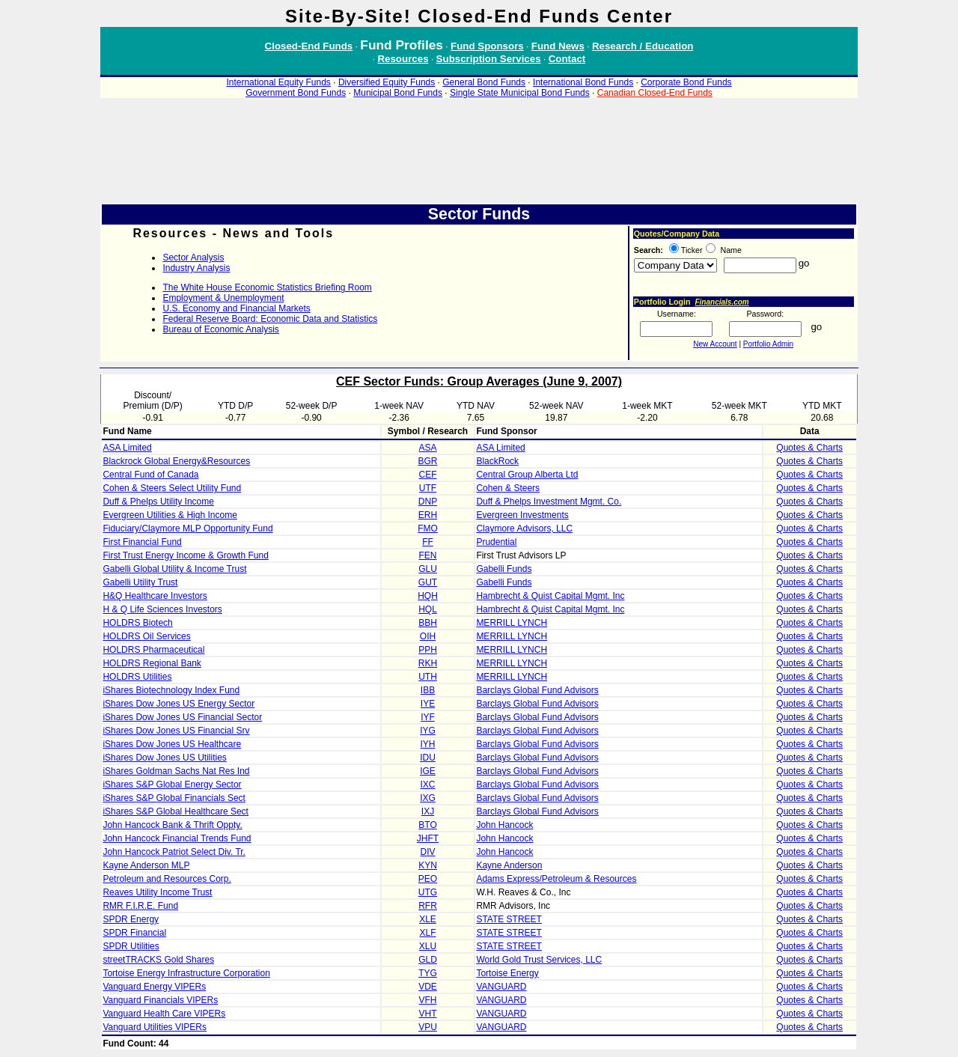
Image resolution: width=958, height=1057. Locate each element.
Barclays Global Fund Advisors (537, 690)
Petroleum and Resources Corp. (167, 879)
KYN (427, 865)
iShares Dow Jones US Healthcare (172, 744)
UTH (427, 676)
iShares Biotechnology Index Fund (171, 690)
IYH (428, 744)
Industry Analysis (196, 268)
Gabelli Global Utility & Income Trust (174, 569)
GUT (427, 582)
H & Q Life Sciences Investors (162, 609)
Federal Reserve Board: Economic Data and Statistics (269, 319)
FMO (428, 528)
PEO (427, 879)
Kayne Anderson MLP (146, 865)
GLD (427, 959)
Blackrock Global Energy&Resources (176, 461)
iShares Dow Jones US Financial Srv (176, 730)
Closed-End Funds (309, 46)
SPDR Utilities (131, 946)
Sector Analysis (193, 257)
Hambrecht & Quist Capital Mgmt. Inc (550, 596)
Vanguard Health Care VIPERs (164, 1013)
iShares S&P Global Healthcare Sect (175, 811)
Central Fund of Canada (150, 474)
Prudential (496, 542)
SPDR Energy (131, 919)
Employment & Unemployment (223, 298)
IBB (428, 690)
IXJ (427, 811)
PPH (427, 650)
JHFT (428, 838)
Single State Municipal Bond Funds (520, 93)
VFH (428, 1000)
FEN (428, 555)
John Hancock (504, 825)
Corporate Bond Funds (686, 82)
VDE (427, 986)
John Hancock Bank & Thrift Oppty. (172, 825)
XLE (427, 919)
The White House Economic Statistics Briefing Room (266, 287)
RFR (427, 906)
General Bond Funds (483, 82)
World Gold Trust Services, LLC (539, 959)
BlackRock (497, 461)
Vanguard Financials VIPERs (160, 1000)
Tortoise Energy (507, 973)
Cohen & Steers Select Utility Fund (172, 488)
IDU (428, 757)
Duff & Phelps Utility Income (158, 501)
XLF (428, 932)
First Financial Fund (142, 542)
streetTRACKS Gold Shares (158, 959)
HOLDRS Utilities (137, 676)
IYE (428, 703)
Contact (567, 58)
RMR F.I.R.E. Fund (140, 906)
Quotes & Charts (809, 447)
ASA (428, 447)
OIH (428, 636)
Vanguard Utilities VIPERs (155, 1027)
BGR (428, 461)
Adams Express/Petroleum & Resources (556, 879)
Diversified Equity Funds (386, 82)
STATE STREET (509, 919)
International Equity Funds (278, 82)
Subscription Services (488, 58)
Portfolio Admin (768, 344)
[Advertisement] (479, 157)
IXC (428, 784)
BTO (427, 825)
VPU (427, 1027)
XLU (427, 946)
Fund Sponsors (487, 46)
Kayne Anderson (509, 865)
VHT (428, 1013)
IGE (428, 771)
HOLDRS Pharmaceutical (153, 650)
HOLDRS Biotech (137, 623)
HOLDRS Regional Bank (152, 663)
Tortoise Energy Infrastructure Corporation (186, 973)
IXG (428, 798)
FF (427, 542)
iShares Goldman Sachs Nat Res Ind (176, 771)
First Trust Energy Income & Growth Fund (185, 555)
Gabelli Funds (503, 569)
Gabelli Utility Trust (140, 582)
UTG (427, 892)
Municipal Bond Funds (397, 93)
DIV (428, 852)
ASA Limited (127, 447)
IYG (428, 730)
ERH (427, 515)
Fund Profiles (401, 44)
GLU (427, 569)
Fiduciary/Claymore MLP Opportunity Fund (187, 528)
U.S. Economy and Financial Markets (236, 308)
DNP (427, 501)
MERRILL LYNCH (511, 623)
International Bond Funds (583, 82)
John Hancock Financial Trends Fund (177, 838)
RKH (427, 663)
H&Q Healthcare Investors (155, 596)
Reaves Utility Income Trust (157, 892)
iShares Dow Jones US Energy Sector (178, 703)
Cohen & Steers (508, 488)
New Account (714, 344)
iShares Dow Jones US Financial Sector (182, 717)
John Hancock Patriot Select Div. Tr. (174, 852)
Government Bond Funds (295, 93)
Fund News (558, 46)
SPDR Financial (134, 932)
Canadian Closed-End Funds (655, 93)
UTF (427, 488)
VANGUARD (501, 986)
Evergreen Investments (522, 515)
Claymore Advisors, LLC (524, 528)
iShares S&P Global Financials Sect (174, 798)
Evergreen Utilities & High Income (170, 515)
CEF (428, 474)
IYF (428, 717)
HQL (427, 609)
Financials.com (721, 302)
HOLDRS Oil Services (146, 636)
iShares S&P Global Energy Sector (172, 784)
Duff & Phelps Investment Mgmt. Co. (548, 501)
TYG (427, 973)
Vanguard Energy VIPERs (154, 986)
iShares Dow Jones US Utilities (164, 757)
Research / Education (643, 46)
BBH (427, 623)
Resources (402, 58)
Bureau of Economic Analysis (220, 329)
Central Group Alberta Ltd (527, 474)
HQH (428, 596)
